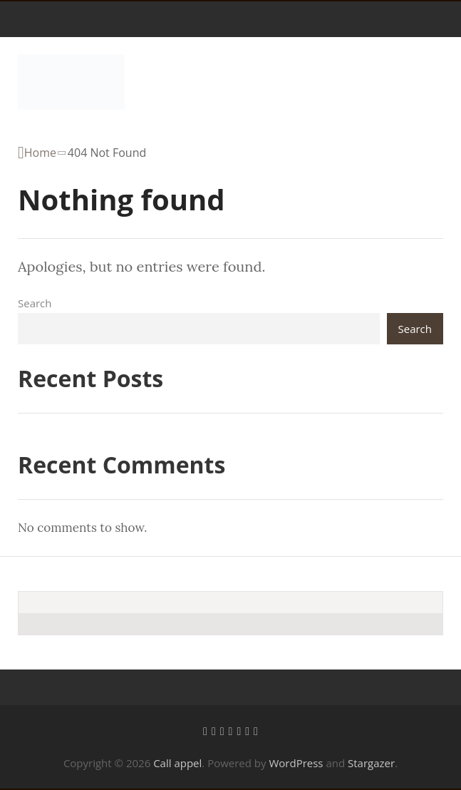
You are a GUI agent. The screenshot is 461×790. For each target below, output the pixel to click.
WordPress (296, 763)
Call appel (177, 763)
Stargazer (371, 763)
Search (35, 303)
